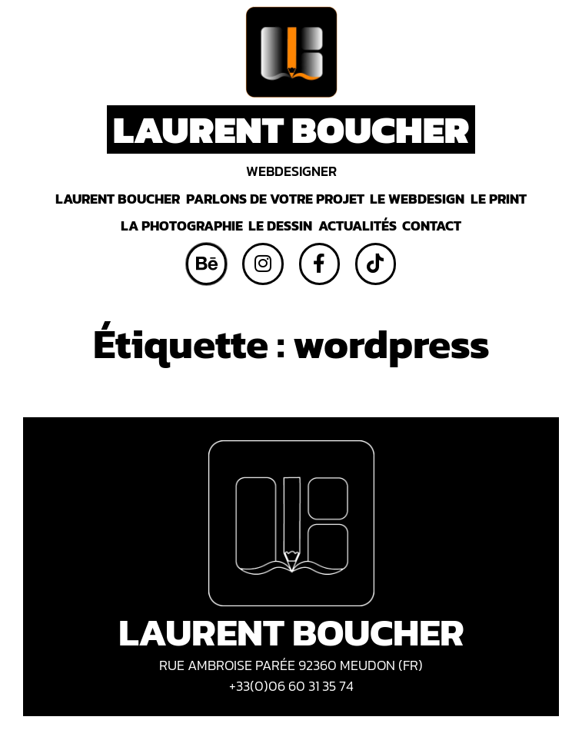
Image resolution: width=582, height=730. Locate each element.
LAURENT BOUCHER (291, 129)
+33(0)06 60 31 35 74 (291, 685)
